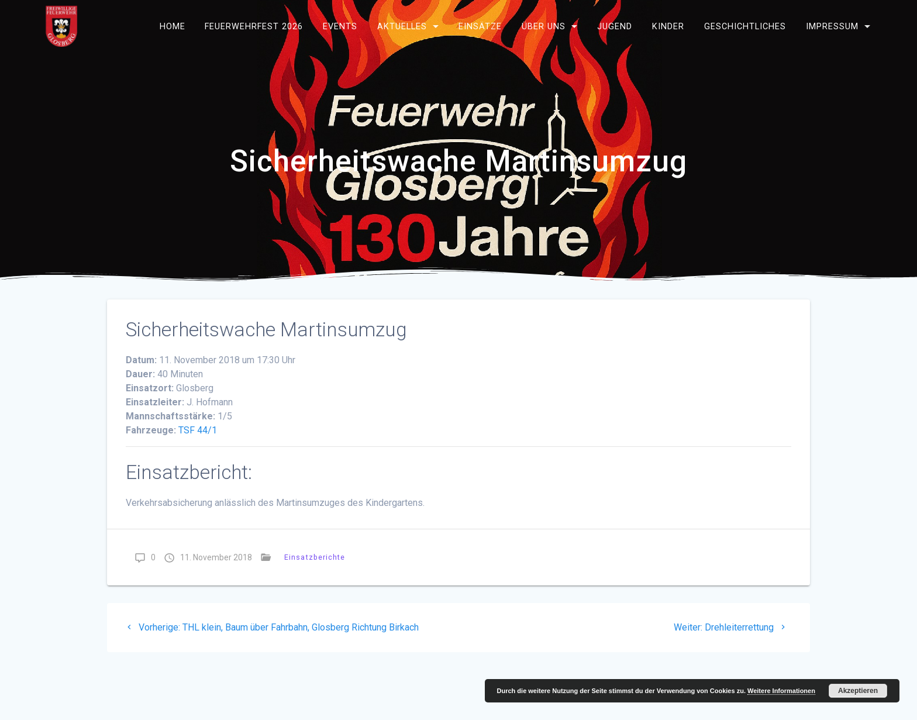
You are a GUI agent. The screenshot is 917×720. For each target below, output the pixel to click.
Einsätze (480, 26)
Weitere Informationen (781, 690)
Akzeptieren (858, 691)
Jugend (614, 26)
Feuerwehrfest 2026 (254, 26)
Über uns (544, 26)
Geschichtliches (745, 26)
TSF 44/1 (197, 430)
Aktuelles (402, 26)
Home (172, 26)
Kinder (668, 26)
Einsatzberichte (315, 557)
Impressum (832, 26)
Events (340, 26)
